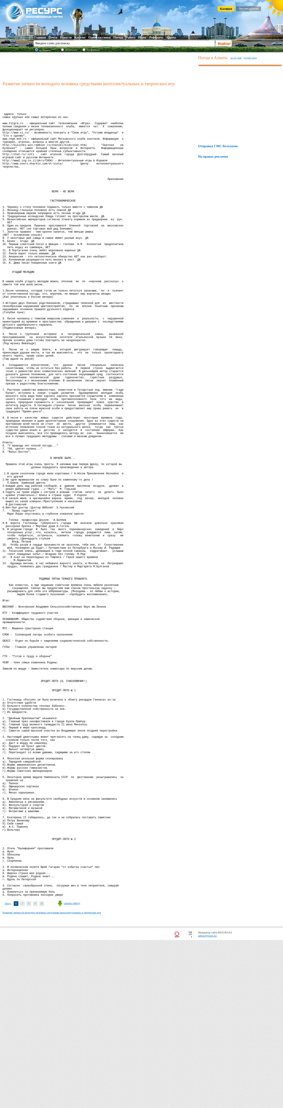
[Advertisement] (99, 66)
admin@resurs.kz (207, 1103)
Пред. (8, 1071)
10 (41, 1071)
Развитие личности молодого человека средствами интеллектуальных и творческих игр (51, 1080)
